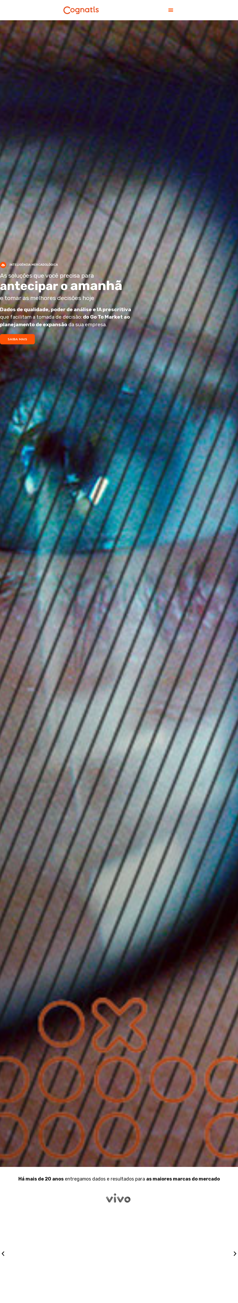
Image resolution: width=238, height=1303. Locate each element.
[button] (171, 10)
